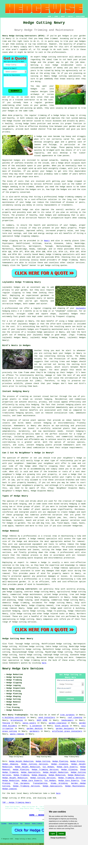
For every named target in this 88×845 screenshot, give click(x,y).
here (44, 663)
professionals (59, 52)
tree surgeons (67, 715)
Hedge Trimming (21, 775)
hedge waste (66, 187)
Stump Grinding (59, 783)
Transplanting (40, 783)
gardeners (34, 731)
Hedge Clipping (59, 764)
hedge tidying (25, 600)
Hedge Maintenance (75, 786)
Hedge (5, 241)
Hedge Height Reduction (21, 761)
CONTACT (71, 16)
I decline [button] (61, 833)
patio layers (29, 723)
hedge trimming (32, 660)
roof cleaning (75, 718)
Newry (47, 241)
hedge (33, 62)
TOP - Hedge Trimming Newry (16, 802)
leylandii (81, 308)
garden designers (65, 729)
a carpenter (36, 726)
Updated (27, 823)
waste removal (17, 734)
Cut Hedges (48, 767)
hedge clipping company (26, 236)
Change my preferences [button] (58, 838)
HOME (49, 16)
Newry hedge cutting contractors (19, 589)
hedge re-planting (56, 611)
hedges (65, 36)
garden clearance (57, 723)
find (10, 644)
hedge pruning (59, 594)
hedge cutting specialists (66, 76)
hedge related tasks (54, 614)
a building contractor (14, 718)
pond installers (46, 718)
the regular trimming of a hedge (42, 115)
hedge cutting (78, 592)
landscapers (67, 720)
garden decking (35, 729)
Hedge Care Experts (67, 767)
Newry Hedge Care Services (22, 668)
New (21, 823)
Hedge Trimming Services (45, 770)
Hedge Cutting (43, 761)
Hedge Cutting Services (34, 764)
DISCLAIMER (80, 16)
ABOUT (63, 16)
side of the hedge (19, 466)
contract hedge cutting (36, 592)
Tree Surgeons (21, 783)
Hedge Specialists (30, 772)
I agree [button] (53, 833)
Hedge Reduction (57, 775)
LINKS (56, 16)
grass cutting (9, 731)
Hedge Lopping (9, 789)
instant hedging (65, 405)
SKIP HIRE (42, 720)
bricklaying (17, 720)
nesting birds (64, 356)
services (80, 263)
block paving (61, 726)
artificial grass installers (67, 731)
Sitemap (3, 823)
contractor (29, 100)
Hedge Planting (60, 761)
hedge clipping (14, 592)
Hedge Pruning (77, 761)
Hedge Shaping (10, 764)
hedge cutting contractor (55, 57)
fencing (6, 723)
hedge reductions (77, 611)
